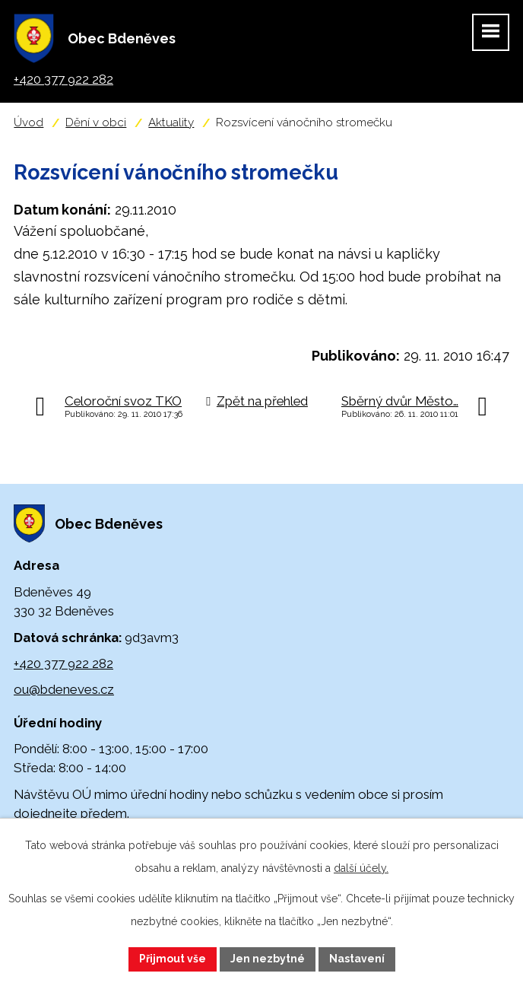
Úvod (28, 122)
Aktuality (171, 122)
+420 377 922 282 (63, 663)
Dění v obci (95, 122)
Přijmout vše (172, 959)
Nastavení (357, 959)
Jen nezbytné (267, 959)
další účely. (361, 868)
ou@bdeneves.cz (64, 689)
